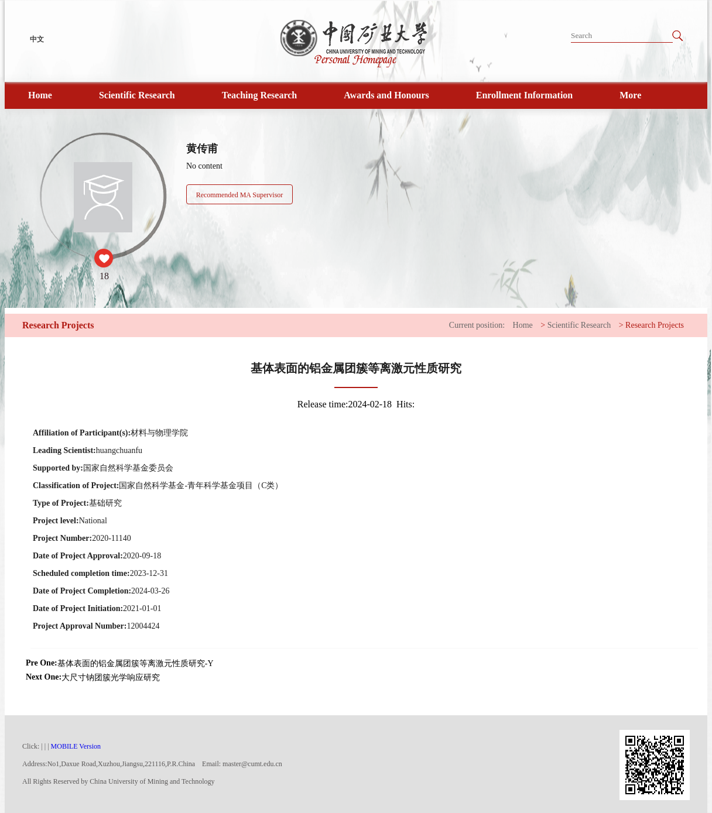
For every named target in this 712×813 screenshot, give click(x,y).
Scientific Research (137, 95)
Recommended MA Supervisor (239, 195)
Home (40, 95)
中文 (37, 39)
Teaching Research (259, 95)
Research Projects (654, 325)
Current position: (477, 325)
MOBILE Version (76, 746)
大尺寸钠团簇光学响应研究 (110, 677)
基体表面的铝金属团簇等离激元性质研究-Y (135, 663)
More (630, 95)
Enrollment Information (524, 95)
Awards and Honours (386, 95)
